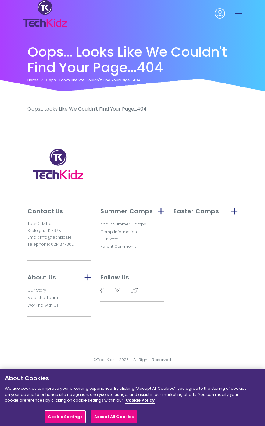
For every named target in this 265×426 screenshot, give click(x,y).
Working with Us (43, 305)
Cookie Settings (65, 418)
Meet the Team (42, 297)
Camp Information (118, 232)
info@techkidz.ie (56, 237)
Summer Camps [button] (132, 211)
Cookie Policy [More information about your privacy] (140, 402)
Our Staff (109, 239)
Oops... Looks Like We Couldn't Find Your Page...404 (93, 80)
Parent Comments (118, 246)
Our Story (36, 290)
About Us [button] (59, 277)
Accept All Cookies (114, 418)
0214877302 (62, 244)
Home (33, 80)
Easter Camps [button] (206, 211)
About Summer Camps (123, 224)
